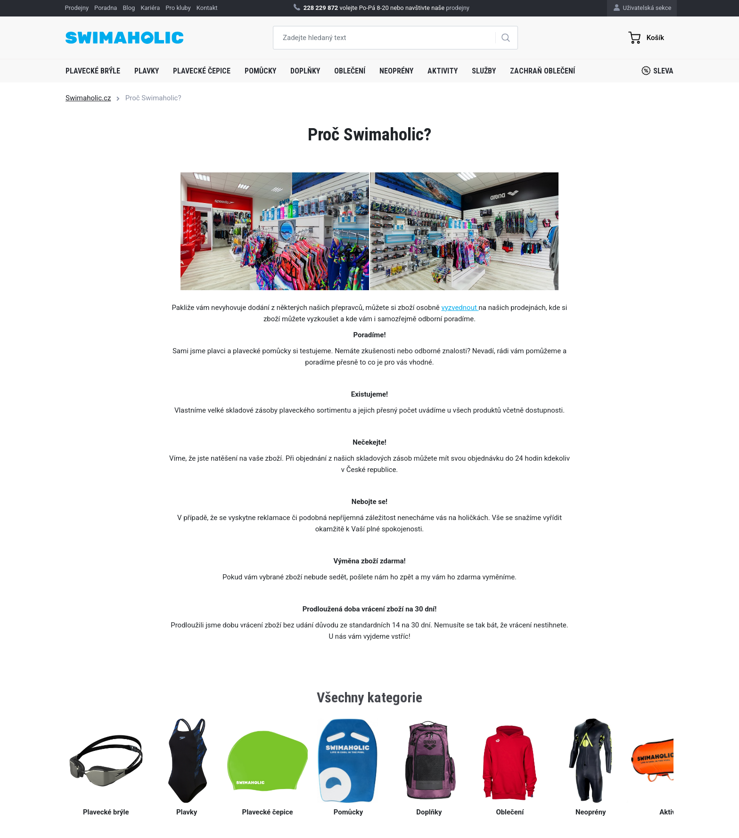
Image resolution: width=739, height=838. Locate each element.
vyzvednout (459, 307)
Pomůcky (260, 70)
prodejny (457, 7)
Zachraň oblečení (542, 70)
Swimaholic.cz (88, 98)
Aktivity (442, 70)
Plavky (146, 70)
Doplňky (305, 70)
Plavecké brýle (93, 70)
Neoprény (396, 70)
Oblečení (349, 70)
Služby (484, 70)
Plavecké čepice (201, 70)
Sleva (657, 70)
